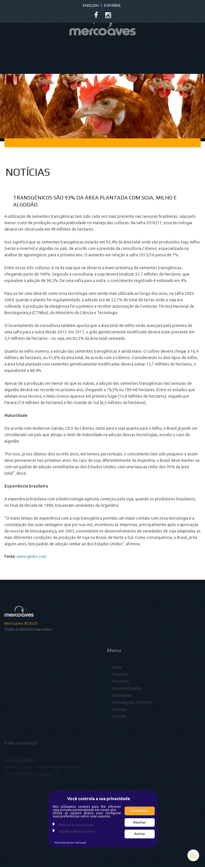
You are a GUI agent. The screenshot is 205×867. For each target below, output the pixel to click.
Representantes (127, 712)
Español (112, 5)
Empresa (120, 698)
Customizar (139, 810)
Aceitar (139, 833)
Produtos (120, 705)
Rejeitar (139, 822)
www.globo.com (31, 568)
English (91, 5)
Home (117, 691)
